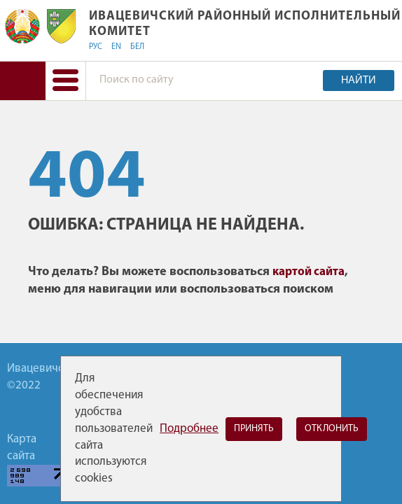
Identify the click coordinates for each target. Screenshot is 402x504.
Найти (358, 80)
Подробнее (189, 429)
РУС (95, 47)
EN (116, 47)
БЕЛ (137, 47)
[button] (65, 81)
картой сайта (308, 272)
